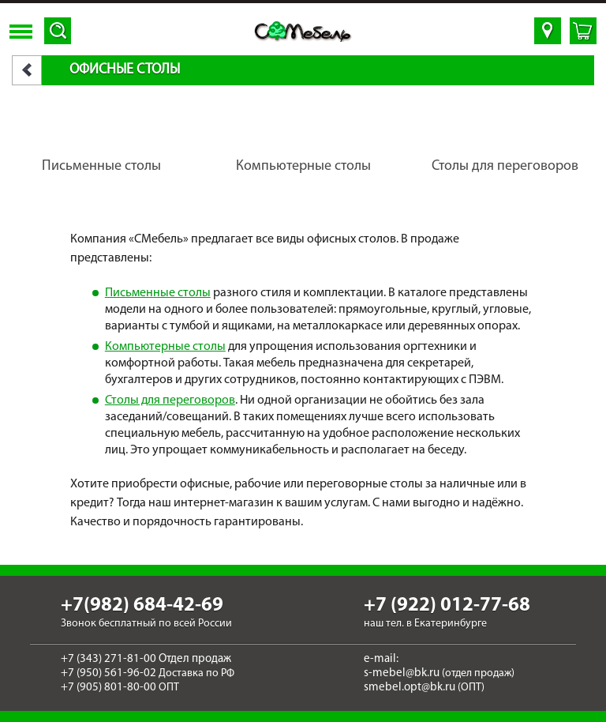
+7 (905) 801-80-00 (108, 688)
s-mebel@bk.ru (402, 673)
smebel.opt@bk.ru (409, 688)
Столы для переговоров (170, 400)
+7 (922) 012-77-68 (447, 605)
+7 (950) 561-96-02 (108, 673)
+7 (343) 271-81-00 (108, 659)
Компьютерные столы (165, 346)
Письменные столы (158, 293)
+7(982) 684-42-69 (142, 605)
